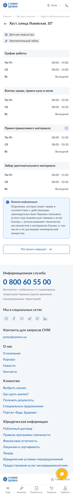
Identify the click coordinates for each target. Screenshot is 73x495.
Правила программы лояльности (26, 435)
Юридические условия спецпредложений (33, 459)
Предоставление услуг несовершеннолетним (35, 465)
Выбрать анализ (14, 388)
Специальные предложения (23, 406)
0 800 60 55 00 (27, 282)
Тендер (8, 453)
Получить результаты (18, 400)
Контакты (10, 371)
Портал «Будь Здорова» (20, 412)
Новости (9, 365)
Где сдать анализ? (16, 394)
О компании (11, 353)
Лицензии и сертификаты (21, 447)
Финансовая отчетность (20, 441)
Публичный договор (17, 428)
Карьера (9, 359)
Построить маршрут (36, 249)
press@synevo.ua (14, 337)
